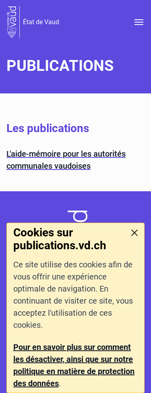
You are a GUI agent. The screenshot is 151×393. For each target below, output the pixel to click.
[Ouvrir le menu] (139, 22)
